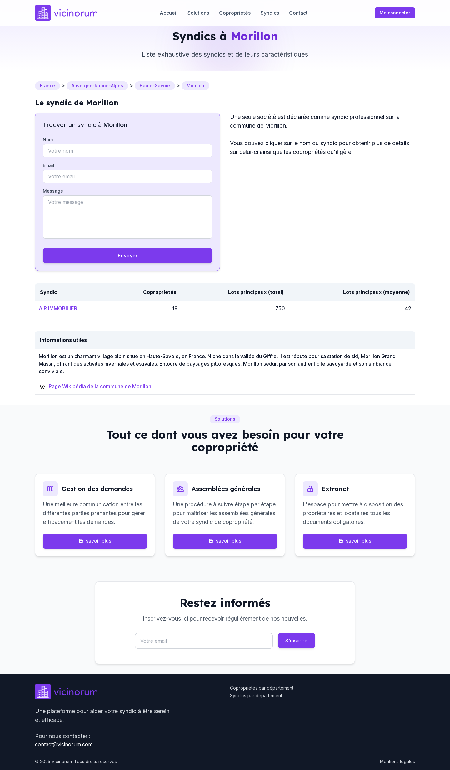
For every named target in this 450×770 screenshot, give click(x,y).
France (47, 85)
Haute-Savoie (155, 85)
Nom (48, 139)
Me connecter (395, 12)
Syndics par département (256, 695)
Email (48, 165)
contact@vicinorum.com (63, 745)
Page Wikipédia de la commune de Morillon (100, 386)
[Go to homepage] (66, 13)
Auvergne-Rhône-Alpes (97, 85)
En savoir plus (95, 541)
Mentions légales (397, 761)
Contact (298, 13)
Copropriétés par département (261, 688)
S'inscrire (296, 641)
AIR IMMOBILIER (58, 308)
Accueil (169, 13)
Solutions (198, 13)
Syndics (270, 13)
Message (53, 191)
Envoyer (128, 255)
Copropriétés (235, 13)
